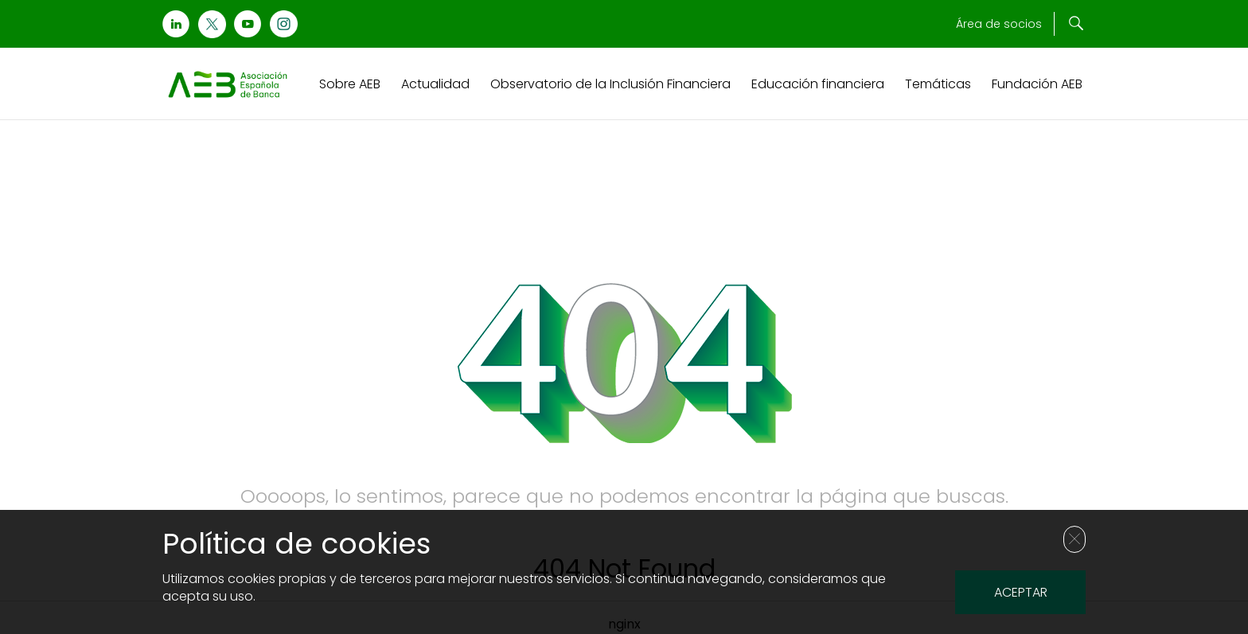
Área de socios (999, 24)
